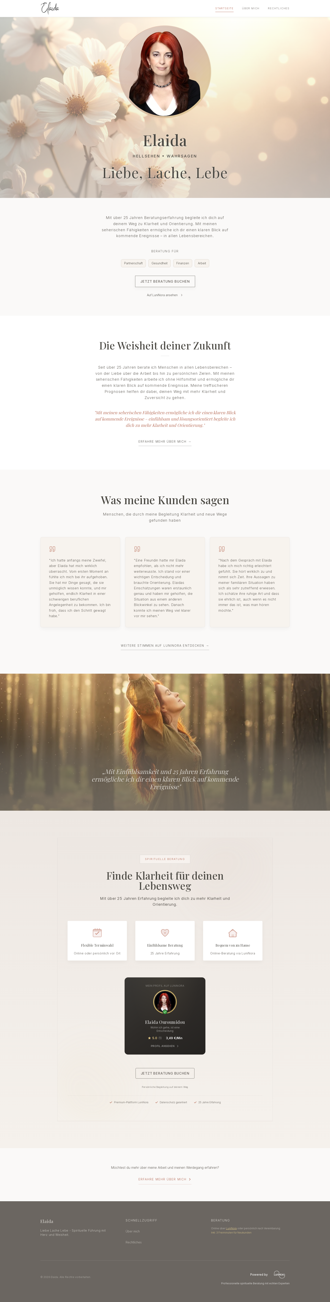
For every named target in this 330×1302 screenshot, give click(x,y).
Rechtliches (279, 8)
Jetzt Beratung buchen (165, 281)
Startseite (224, 8)
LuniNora (231, 1228)
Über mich (250, 8)
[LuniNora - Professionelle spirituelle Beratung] (279, 1274)
